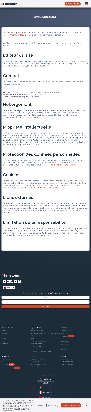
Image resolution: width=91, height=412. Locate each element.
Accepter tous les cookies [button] (71, 405)
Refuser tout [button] (52, 405)
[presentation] (45, 313)
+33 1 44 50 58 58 (46, 376)
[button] (86, 405)
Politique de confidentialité (63, 165)
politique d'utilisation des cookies (43, 187)
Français (7, 287)
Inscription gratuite (72, 4)
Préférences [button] (40, 405)
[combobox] (9, 287)
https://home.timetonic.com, (17, 35)
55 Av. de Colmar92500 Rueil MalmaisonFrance (45, 381)
